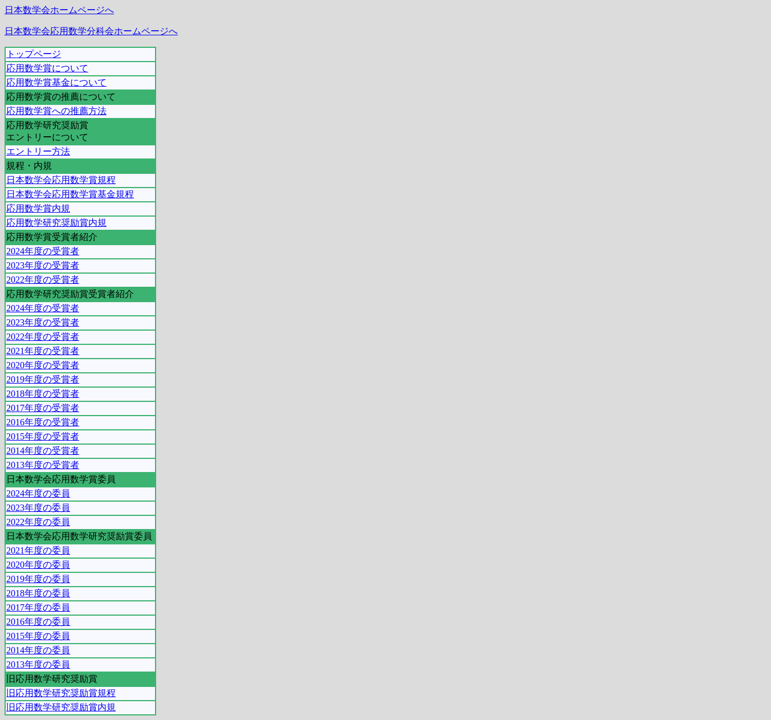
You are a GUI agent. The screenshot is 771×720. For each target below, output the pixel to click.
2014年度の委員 (38, 650)
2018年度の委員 (38, 593)
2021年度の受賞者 (42, 351)
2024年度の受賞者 (42, 251)
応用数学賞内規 (38, 208)
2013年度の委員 (38, 664)
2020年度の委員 (38, 565)
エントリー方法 (38, 151)
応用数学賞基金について (56, 82)
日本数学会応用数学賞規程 (61, 180)
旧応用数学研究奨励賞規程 (61, 693)
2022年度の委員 (38, 522)
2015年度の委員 (38, 636)
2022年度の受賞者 (42, 279)
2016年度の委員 (38, 622)
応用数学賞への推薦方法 (56, 111)
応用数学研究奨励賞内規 (56, 222)
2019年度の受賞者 (42, 379)
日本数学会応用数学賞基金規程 (70, 194)
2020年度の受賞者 (42, 365)
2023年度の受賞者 (42, 265)
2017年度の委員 (38, 607)
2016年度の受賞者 (42, 422)
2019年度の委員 (38, 579)
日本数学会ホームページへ (59, 10)
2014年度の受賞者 (42, 450)
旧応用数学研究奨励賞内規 (61, 707)
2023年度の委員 (38, 507)
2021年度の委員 (38, 550)
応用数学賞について (47, 68)
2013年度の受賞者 (42, 465)
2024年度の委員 (38, 493)
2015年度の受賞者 (42, 436)
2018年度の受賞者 (42, 393)
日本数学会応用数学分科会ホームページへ (91, 31)
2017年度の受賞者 (42, 408)
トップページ (33, 54)
